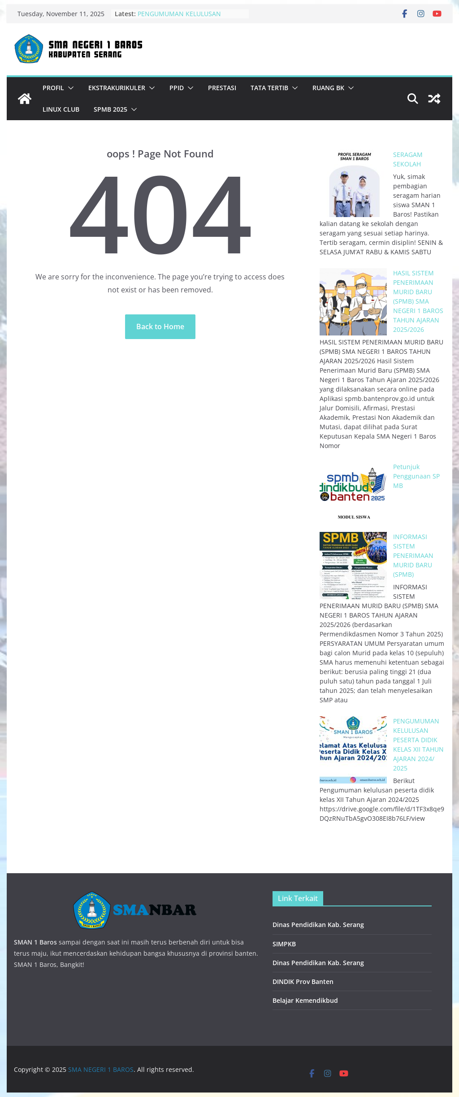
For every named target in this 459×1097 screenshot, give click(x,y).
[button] (69, 88)
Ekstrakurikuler (116, 87)
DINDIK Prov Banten (303, 981)
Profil (53, 87)
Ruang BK (328, 87)
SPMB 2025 (110, 109)
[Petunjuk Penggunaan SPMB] (353, 495)
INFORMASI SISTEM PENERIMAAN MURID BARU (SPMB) (413, 555)
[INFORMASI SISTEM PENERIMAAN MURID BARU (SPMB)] (353, 565)
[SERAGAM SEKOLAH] (353, 183)
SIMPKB (284, 944)
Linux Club (61, 109)
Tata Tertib (269, 87)
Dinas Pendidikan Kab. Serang (318, 924)
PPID (176, 87)
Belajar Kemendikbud (305, 1000)
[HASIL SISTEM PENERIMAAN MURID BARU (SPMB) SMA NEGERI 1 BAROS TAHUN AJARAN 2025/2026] (353, 301)
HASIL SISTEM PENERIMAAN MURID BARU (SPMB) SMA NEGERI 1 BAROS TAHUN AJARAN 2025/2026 (418, 301)
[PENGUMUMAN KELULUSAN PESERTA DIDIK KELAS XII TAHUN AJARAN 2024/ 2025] (353, 750)
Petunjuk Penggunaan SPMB (416, 476)
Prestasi (222, 87)
